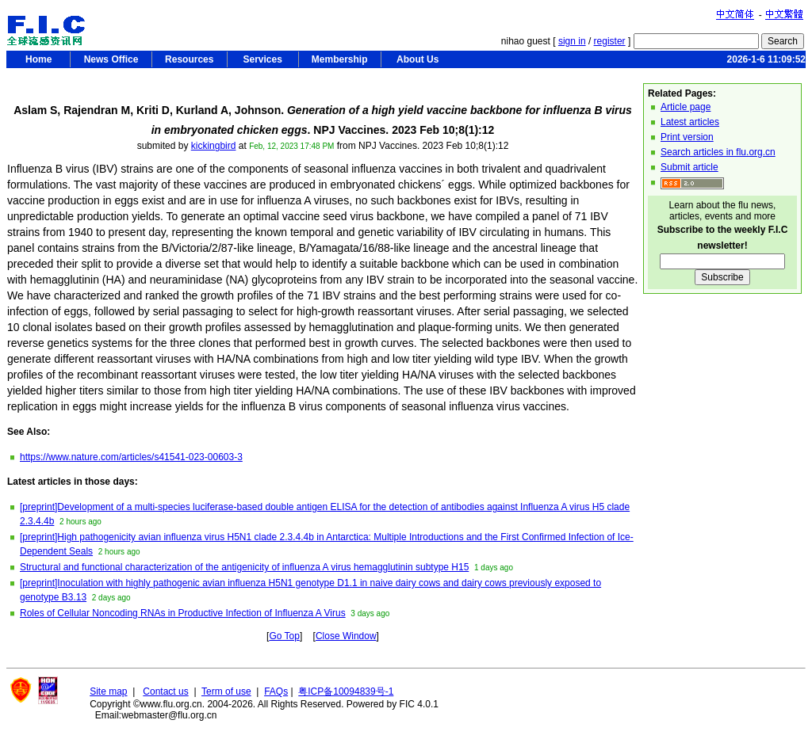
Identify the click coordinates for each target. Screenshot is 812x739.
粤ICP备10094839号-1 (345, 691)
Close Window (346, 636)
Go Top (284, 636)
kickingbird (213, 145)
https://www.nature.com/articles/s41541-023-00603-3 (131, 457)
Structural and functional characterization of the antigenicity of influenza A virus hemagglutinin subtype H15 (244, 567)
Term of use (226, 691)
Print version (687, 137)
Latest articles (690, 122)
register (610, 41)
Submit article (689, 167)
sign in (572, 41)
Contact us (165, 691)
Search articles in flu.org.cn (718, 152)
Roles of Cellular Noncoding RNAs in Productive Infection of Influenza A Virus (183, 613)
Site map (108, 691)
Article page (685, 106)
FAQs (276, 691)
